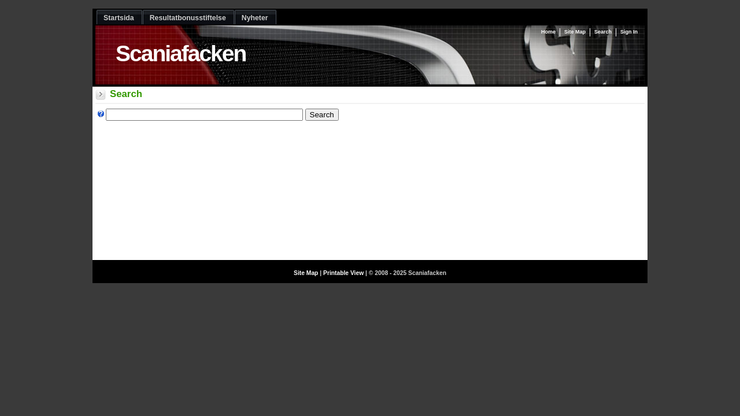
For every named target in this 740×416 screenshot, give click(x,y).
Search (603, 32)
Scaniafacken (181, 53)
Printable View (343, 273)
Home (548, 32)
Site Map (575, 32)
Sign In (629, 32)
